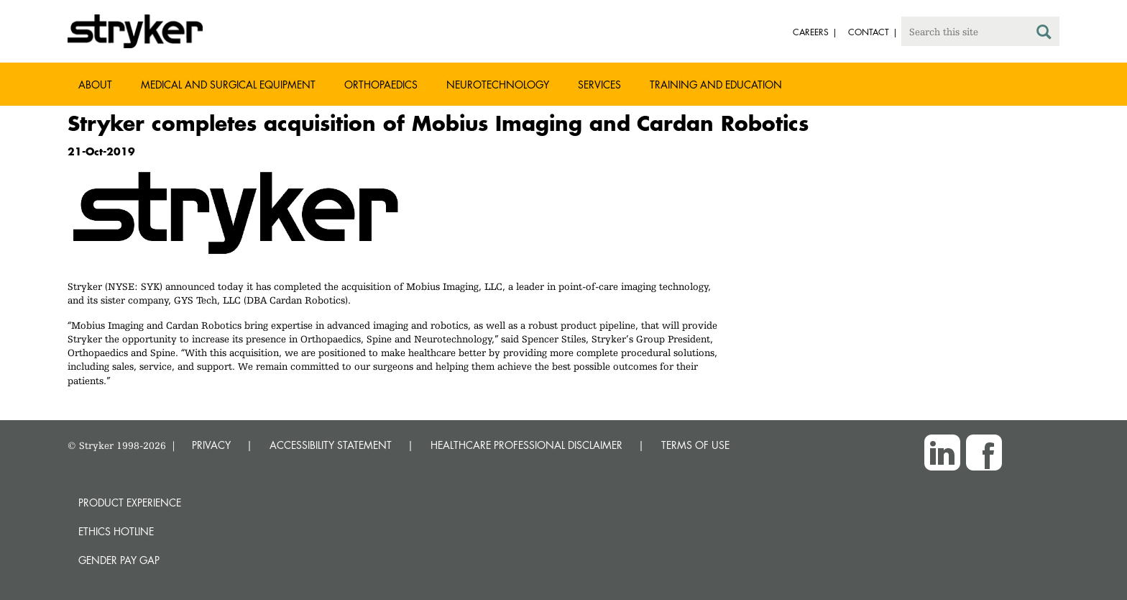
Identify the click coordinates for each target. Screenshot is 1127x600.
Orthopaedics (381, 84)
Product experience (129, 502)
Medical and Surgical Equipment (228, 84)
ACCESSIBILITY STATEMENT (331, 445)
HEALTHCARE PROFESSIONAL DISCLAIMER (526, 445)
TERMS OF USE (695, 445)
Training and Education (716, 84)
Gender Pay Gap (119, 560)
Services (599, 84)
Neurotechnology (497, 84)
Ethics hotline (116, 531)
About (95, 84)
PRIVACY (211, 445)
